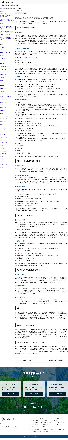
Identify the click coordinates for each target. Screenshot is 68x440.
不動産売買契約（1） (4, 72)
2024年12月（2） (3, 148)
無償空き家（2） (3, 107)
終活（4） (2, 63)
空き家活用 (18, 13)
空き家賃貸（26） (3, 50)
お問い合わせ (10, 394)
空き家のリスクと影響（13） (6, 96)
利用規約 (46, 431)
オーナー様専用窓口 (57, 394)
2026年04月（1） (3, 131)
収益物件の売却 (55, 420)
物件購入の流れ (58, 418)
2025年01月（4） (3, 145)
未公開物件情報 (34, 420)
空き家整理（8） (3, 69)
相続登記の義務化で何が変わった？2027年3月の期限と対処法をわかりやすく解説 (6, 15)
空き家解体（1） (3, 94)
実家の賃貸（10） (3, 113)
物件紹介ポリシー (63, 429)
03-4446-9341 (34, 407)
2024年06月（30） (4, 164)
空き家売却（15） (3, 77)
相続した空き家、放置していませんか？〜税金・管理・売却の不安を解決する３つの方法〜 (7, 38)
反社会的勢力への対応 (35, 431)
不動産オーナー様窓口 (47, 424)
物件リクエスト (44, 420)
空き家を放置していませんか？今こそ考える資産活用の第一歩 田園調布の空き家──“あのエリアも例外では (7, 21)
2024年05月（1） (3, 167)
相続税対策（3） (3, 83)
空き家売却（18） (3, 118)
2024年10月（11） (3, 153)
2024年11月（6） (3, 151)
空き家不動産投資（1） (4, 66)
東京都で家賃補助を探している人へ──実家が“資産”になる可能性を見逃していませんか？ (7, 27)
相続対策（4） (3, 80)
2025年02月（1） (3, 142)
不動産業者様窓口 (34, 424)
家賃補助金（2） (3, 74)
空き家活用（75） (3, 47)
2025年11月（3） (3, 134)
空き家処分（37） (3, 121)
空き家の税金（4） (4, 58)
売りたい (42, 418)
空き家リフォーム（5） (5, 61)
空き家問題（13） (3, 91)
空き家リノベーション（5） (5, 105)
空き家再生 (24, 13)
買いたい (49, 418)
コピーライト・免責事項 (50, 429)
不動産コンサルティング (46, 422)
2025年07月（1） (3, 137)
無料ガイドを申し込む (20, 338)
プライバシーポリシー (35, 429)
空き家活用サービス (60, 422)
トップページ (33, 418)
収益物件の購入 (34, 422)
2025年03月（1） (3, 140)
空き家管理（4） (3, 88)
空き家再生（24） (3, 110)
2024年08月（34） (4, 159)
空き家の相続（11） (4, 116)
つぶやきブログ (34, 426)
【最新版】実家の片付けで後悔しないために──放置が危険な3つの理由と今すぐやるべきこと (7, 33)
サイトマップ (55, 431)
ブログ (57, 424)
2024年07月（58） (4, 162)
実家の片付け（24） (4, 99)
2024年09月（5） (3, 156)
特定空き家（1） (3, 55)
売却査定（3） (3, 124)
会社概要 (43, 426)
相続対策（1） (3, 85)
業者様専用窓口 (34, 394)
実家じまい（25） (3, 102)
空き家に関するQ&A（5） (5, 52)
